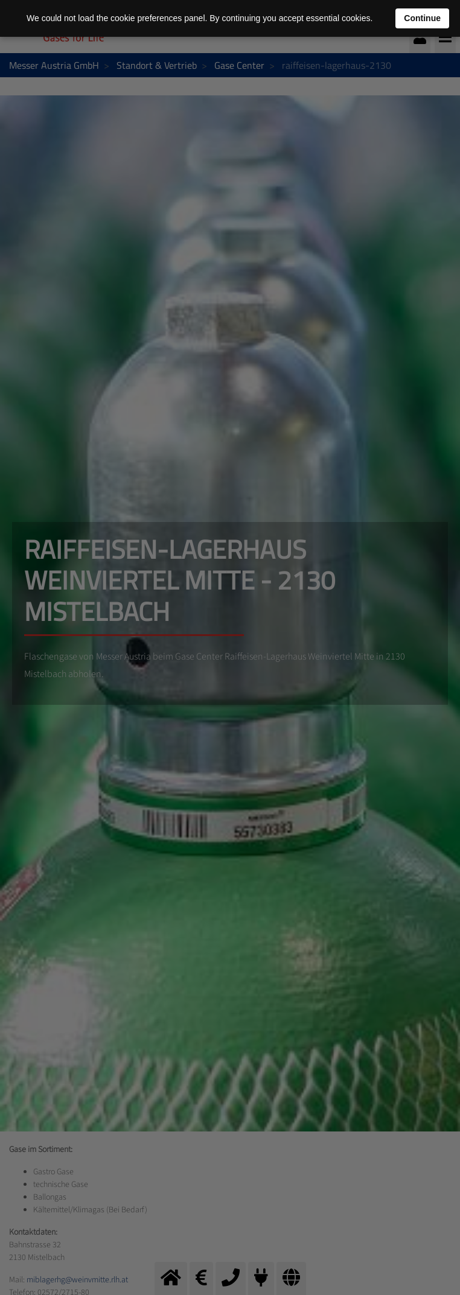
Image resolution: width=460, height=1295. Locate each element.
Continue (422, 18)
